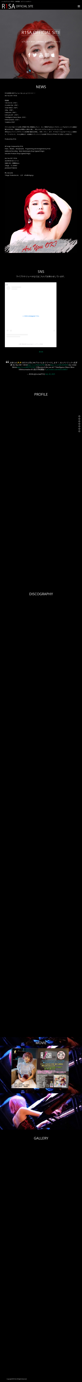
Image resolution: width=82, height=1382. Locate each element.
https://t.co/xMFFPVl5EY (26, 367)
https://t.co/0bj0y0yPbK (36, 365)
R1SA (41, 352)
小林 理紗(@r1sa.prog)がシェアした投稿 (31, 344)
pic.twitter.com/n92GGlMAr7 (57, 369)
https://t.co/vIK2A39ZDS (59, 365)
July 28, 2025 (50, 374)
